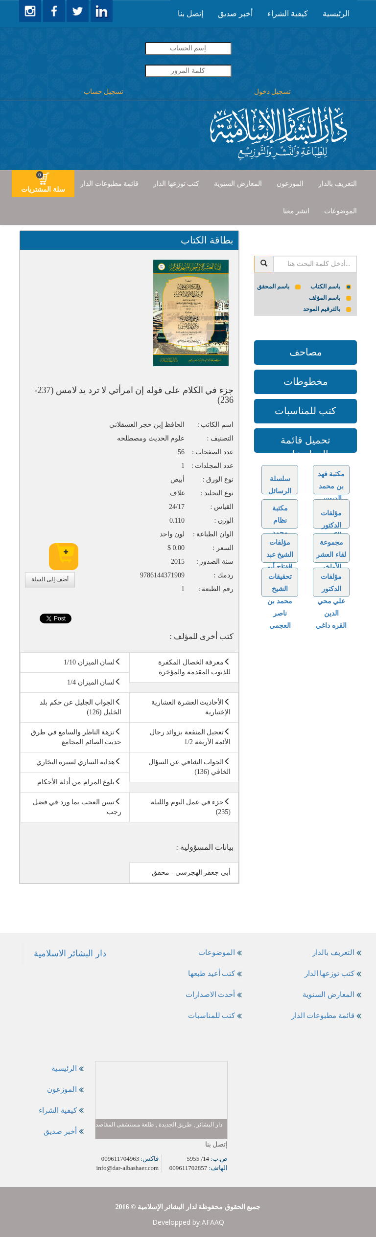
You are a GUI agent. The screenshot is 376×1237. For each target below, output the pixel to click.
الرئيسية (336, 13)
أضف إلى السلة (50, 579)
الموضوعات (340, 211)
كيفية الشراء (287, 13)
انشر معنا (296, 211)
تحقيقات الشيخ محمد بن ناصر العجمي (279, 601)
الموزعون (290, 183)
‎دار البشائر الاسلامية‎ (70, 953)
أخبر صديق (235, 13)
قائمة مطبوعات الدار (109, 183)
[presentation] (336, 13)
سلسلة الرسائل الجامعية (280, 491)
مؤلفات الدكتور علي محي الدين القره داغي (331, 601)
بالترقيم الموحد (327, 309)
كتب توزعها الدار (176, 183)
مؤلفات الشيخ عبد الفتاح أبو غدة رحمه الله (280, 567)
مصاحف (305, 352)
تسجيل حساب (104, 91)
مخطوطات (305, 381)
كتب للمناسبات (305, 410)
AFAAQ (213, 1222)
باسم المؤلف (330, 297)
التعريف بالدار (337, 183)
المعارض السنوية (238, 183)
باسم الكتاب (331, 286)
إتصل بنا (190, 13)
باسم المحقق (279, 286)
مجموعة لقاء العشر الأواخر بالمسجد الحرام (331, 567)
